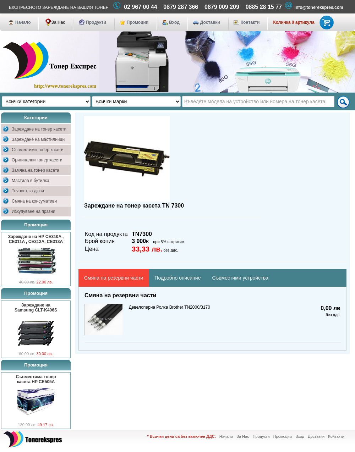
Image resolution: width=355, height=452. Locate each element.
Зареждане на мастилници (38, 139)
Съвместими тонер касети (38, 149)
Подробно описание (177, 278)
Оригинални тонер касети (37, 160)
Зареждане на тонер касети (39, 129)
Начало (23, 22)
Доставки (210, 22)
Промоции (137, 22)
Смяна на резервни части (113, 278)
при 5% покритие (168, 241)
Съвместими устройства (240, 278)
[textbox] (258, 101)
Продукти (96, 22)
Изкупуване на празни (33, 211)
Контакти (250, 22)
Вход (174, 22)
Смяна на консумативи (34, 201)
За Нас (58, 22)
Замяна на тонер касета (35, 170)
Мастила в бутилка (30, 180)
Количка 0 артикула (302, 22)
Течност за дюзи (28, 190)
